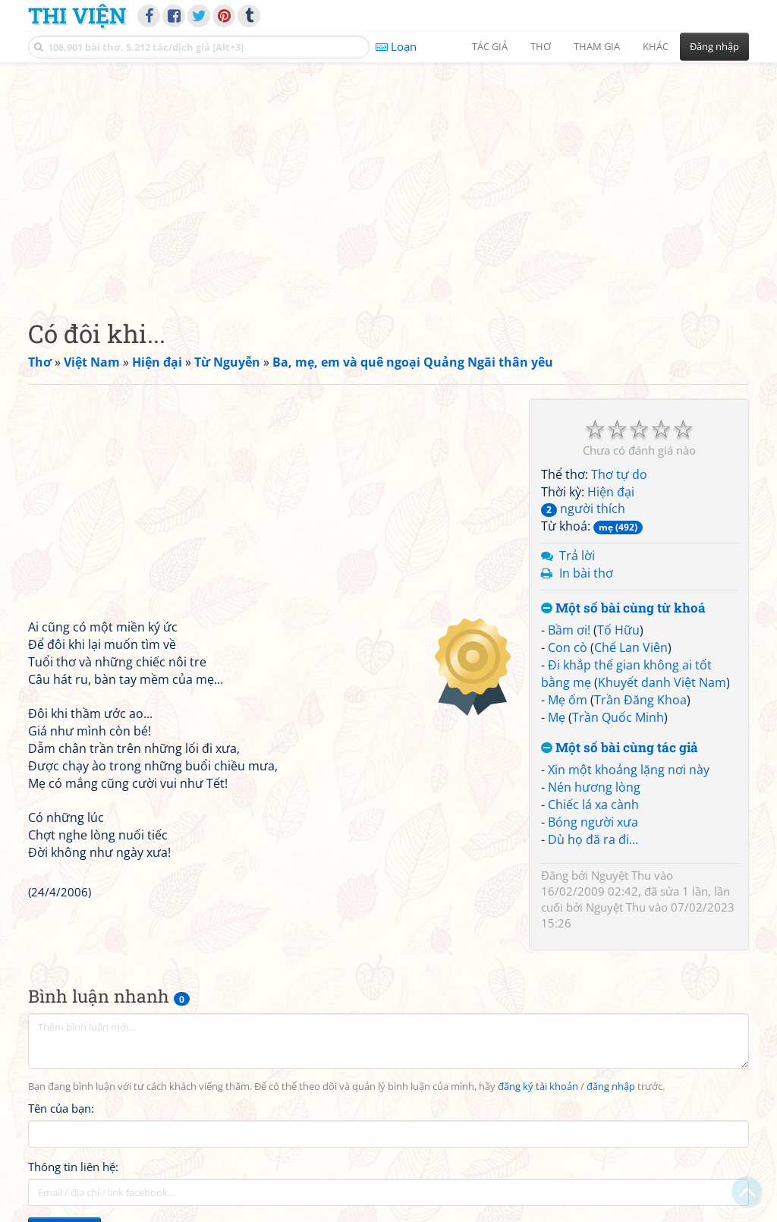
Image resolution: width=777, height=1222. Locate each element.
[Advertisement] (388, 178)
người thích (583, 508)
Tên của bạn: (61, 1108)
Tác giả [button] (490, 46)
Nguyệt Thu (621, 875)
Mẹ (556, 717)
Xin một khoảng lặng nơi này (628, 769)
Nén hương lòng (594, 787)
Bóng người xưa (593, 822)
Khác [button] (655, 46)
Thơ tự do (619, 474)
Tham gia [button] (597, 46)
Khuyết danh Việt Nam (662, 682)
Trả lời (577, 555)
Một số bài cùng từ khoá (623, 608)
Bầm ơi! (569, 630)
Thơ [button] (540, 46)
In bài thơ (586, 573)
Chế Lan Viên (631, 647)
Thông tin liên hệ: (73, 1166)
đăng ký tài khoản (538, 1086)
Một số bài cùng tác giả (619, 748)
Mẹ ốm (567, 699)
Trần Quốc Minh (618, 717)
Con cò (567, 647)
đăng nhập (611, 1086)
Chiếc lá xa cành (593, 804)
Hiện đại (610, 491)
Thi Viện (77, 15)
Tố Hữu (618, 630)
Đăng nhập (714, 46)
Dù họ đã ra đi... (593, 839)
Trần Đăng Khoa (640, 699)
